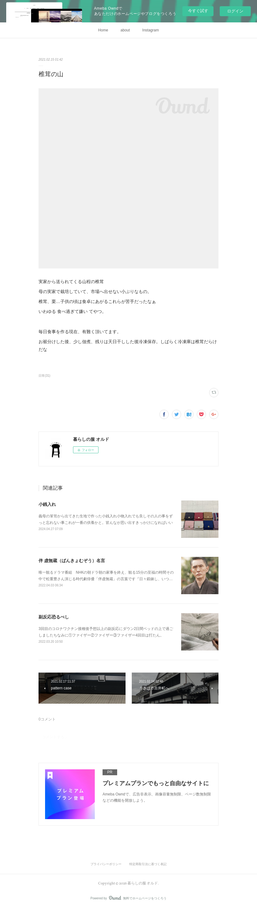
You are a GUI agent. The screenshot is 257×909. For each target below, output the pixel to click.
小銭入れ (47, 504)
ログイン (235, 11)
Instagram (150, 30)
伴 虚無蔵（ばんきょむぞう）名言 (72, 560)
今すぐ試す (198, 10)
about (125, 30)
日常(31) (44, 375)
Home (103, 30)
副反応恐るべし (54, 616)
